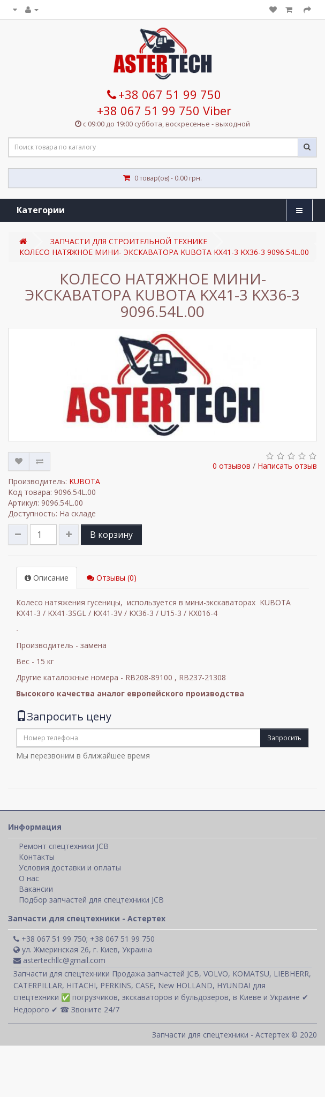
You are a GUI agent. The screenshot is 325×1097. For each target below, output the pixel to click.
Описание (47, 578)
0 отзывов (232, 466)
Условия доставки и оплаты (70, 867)
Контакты (37, 857)
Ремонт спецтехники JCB (64, 846)
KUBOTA (84, 481)
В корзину (111, 534)
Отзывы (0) (112, 578)
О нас (29, 878)
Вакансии (36, 889)
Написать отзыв (287, 466)
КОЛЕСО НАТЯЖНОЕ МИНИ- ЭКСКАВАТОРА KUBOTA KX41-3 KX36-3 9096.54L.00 (164, 252)
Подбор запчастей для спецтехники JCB (91, 900)
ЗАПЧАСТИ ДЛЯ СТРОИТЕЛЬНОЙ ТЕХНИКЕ (128, 241)
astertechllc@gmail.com (59, 960)
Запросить (284, 737)
